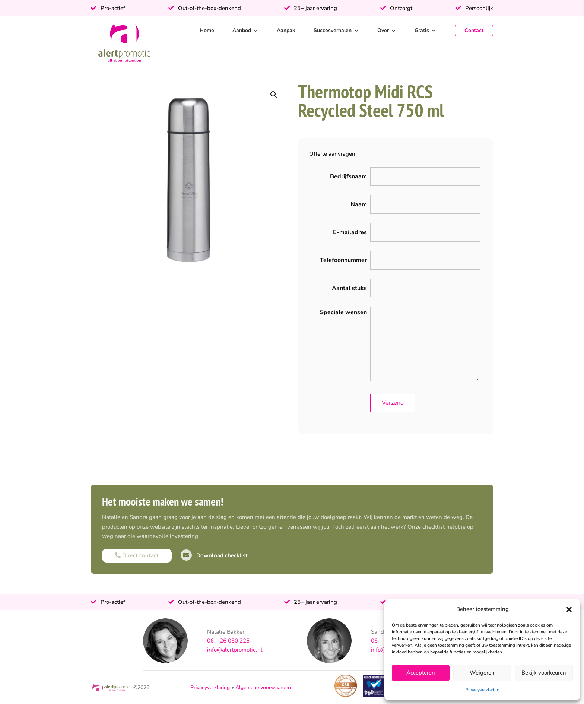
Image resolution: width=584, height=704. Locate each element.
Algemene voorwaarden (263, 687)
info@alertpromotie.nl (235, 649)
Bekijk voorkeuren (543, 672)
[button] (569, 609)
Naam (358, 204)
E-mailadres (350, 232)
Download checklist (214, 555)
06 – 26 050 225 (228, 640)
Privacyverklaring (482, 690)
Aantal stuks (349, 288)
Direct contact (137, 555)
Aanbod (241, 30)
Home (207, 30)
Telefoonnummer (343, 260)
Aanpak (286, 30)
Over (383, 30)
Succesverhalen (333, 30)
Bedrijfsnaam (348, 176)
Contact (473, 30)
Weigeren (482, 672)
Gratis (422, 30)
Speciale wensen (343, 312)
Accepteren (420, 672)
